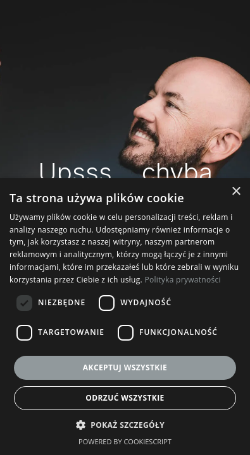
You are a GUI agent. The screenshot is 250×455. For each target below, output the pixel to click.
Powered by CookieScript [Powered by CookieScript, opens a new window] (125, 441)
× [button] (236, 192)
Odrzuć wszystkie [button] (124, 397)
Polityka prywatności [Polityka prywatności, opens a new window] (182, 279)
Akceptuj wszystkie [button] (125, 367)
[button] (125, 425)
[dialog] (125, 316)
